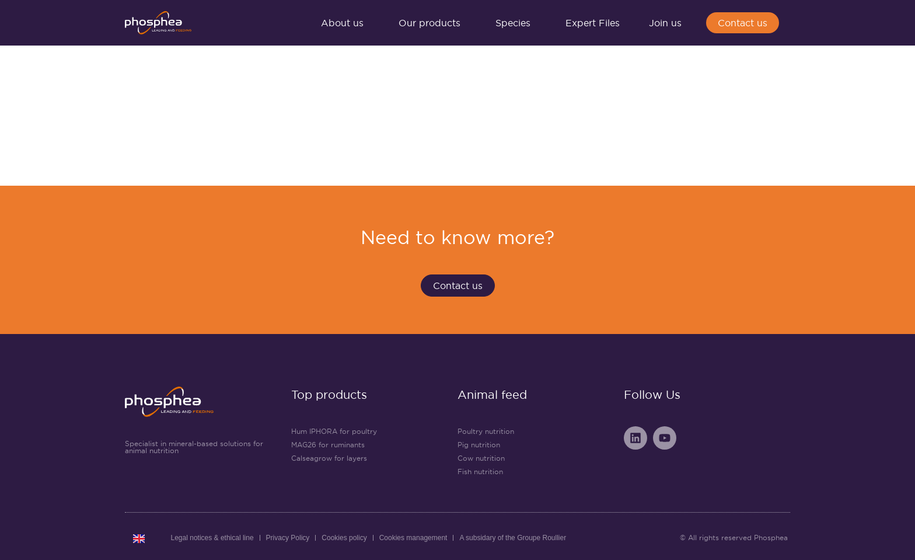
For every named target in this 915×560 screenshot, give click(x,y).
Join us (668, 23)
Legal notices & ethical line (212, 538)
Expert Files (592, 23)
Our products (432, 23)
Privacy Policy (288, 538)
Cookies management (413, 538)
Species (515, 23)
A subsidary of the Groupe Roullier (512, 538)
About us (345, 23)
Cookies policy (344, 538)
